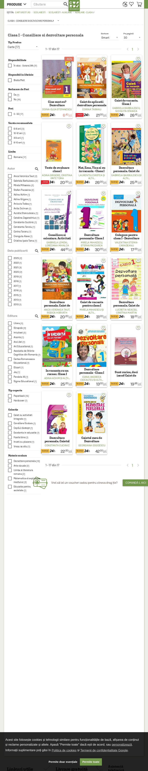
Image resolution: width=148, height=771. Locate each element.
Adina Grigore (51, 175)
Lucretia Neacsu (126, 309)
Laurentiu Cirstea (90, 175)
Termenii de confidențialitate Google (104, 750)
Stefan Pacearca (92, 245)
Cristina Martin (126, 312)
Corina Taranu (91, 109)
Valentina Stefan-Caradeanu (126, 244)
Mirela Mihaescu (91, 242)
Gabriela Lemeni (56, 242)
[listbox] (33, 21)
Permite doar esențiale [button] (63, 761)
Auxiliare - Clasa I (84, 12)
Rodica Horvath (57, 312)
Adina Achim (52, 378)
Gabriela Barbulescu (126, 108)
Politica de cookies (64, 750)
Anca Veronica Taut (57, 309)
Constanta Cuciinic (57, 445)
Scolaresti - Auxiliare (60, 12)
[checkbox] (24, 66)
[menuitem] (124, 4)
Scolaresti (40, 12)
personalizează (122, 744)
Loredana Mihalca (57, 245)
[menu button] (17, 4)
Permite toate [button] (90, 761)
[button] (49, 4)
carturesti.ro (22, 12)
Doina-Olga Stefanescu (57, 109)
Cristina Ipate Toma (61, 177)
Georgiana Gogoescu (91, 445)
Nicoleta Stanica (126, 111)
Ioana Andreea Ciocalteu (90, 378)
